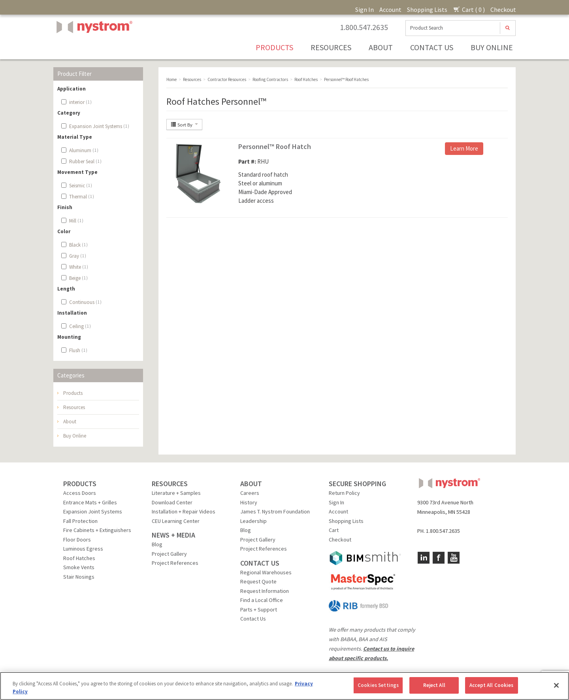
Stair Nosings (78, 576)
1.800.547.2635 (364, 27)
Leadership (253, 521)
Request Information (264, 590)
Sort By (184, 124)
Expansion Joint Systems (92, 511)
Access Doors (79, 492)
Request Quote (258, 581)
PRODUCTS (79, 483)
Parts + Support (258, 609)
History (248, 502)
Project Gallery (169, 553)
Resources (331, 47)
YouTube (453, 557)
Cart (334, 530)
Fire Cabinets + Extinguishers (97, 530)
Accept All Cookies (491, 685)
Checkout (503, 9)
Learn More (464, 148)
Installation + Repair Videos (183, 511)
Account (390, 9)
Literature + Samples (176, 492)
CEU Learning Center (176, 521)
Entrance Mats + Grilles (90, 502)
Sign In (364, 9)
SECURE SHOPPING (357, 483)
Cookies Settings (378, 685)
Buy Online (492, 47)
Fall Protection (80, 521)
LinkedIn (423, 557)
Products (274, 47)
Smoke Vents (78, 567)
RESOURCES (170, 483)
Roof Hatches (79, 558)
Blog (157, 544)
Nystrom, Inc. (92, 47)
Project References (175, 562)
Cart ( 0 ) (469, 9)
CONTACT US (259, 563)
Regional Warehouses (266, 572)
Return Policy (344, 492)
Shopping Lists (427, 9)
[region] (284, 686)
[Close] (556, 685)
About (381, 47)
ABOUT (251, 483)
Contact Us (431, 47)
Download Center (172, 502)
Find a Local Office (261, 600)
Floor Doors (77, 539)
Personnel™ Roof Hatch (274, 146)
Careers (249, 492)
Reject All (434, 685)
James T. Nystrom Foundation (275, 511)
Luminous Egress (83, 548)
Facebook (438, 557)
